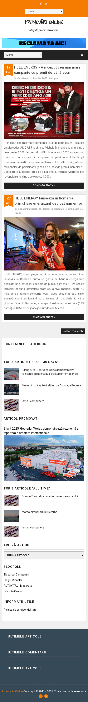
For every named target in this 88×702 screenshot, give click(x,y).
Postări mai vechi (73, 331)
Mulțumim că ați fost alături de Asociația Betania (51, 385)
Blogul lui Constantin (16, 574)
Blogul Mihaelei (13, 580)
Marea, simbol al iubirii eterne (39, 511)
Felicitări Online (13, 591)
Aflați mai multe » (44, 185)
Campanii (54, 78)
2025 (44, 78)
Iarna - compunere (33, 401)
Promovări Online (44, 22)
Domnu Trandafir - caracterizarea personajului (50, 496)
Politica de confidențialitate (20, 609)
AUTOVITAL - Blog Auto (18, 585)
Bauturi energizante (53, 209)
